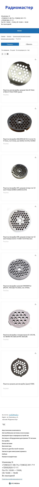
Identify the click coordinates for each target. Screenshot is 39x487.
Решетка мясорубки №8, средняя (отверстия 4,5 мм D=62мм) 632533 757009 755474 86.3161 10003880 (19, 238)
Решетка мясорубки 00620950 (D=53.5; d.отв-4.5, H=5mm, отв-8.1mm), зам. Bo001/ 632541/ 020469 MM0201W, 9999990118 (19, 140)
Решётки (6, 94)
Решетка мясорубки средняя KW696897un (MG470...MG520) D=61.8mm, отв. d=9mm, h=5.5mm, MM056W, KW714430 (17, 287)
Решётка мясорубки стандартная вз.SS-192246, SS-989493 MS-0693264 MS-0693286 (19, 336)
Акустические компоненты (11, 430)
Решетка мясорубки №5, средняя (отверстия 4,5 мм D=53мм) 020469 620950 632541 (19, 189)
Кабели (4, 454)
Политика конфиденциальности (12, 479)
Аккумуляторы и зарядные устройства (15, 435)
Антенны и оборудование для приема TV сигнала (19, 438)
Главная (3, 36)
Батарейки (5, 440)
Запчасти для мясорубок (7, 39)
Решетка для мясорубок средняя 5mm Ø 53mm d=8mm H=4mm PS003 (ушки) (18, 91)
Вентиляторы (6, 446)
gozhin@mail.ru (13, 414)
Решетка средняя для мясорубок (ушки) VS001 (18, 384)
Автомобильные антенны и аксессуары (15, 433)
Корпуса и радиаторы (9, 456)
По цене (12, 50)
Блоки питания (7, 443)
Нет (28, 50)
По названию (5, 50)
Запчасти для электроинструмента (14, 451)
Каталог (9, 36)
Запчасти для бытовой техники (21, 36)
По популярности (21, 50)
